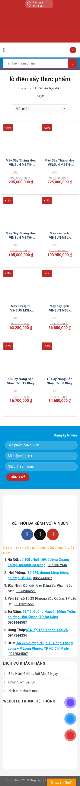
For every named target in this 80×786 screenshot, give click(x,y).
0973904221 (26, 591)
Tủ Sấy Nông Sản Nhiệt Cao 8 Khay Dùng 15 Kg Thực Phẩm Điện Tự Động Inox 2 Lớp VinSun (59, 381)
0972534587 (18, 654)
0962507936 (57, 565)
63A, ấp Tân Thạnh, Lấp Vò (47, 630)
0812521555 (24, 604)
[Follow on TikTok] (40, 534)
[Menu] (5, 50)
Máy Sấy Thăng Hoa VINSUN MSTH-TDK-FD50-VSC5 (21, 235)
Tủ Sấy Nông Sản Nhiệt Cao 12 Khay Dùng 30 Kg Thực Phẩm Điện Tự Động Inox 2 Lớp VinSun (20, 381)
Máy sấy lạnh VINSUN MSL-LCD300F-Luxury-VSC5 (20, 308)
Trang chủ (25, 88)
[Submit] (72, 63)
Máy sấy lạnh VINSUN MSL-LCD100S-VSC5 (59, 308)
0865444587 (42, 578)
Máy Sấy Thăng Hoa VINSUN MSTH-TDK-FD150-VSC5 (59, 163)
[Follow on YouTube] (53, 534)
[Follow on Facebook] (27, 534)
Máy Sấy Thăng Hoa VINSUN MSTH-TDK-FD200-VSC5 (21, 163)
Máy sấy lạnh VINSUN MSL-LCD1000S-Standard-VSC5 (59, 235)
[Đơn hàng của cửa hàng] (40, 108)
